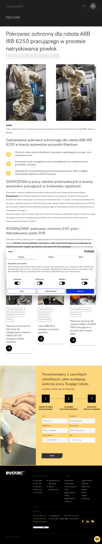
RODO (84, 493)
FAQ (59, 8)
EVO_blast (38, 481)
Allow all (80, 291)
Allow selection (51, 291)
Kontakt (64, 8)
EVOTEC (67, 476)
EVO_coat (38, 484)
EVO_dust (38, 487)
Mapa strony (86, 487)
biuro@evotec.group (40, 522)
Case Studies (41, 8)
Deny (22, 291)
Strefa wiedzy (52, 8)
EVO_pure (38, 493)
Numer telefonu (48, 435)
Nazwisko (73, 416)
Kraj (71, 435)
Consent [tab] (21, 257)
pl (76, 8)
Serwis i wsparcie (46, 8)
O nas (56, 8)
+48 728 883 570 (39, 516)
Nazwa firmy (46, 426)
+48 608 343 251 (39, 519)
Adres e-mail (74, 426)
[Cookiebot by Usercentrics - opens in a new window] (85, 251)
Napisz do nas (91, 8)
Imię (44, 416)
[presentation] (57, 448)
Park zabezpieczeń (32, 8)
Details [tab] (51, 257)
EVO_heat (38, 490)
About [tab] (81, 257)
